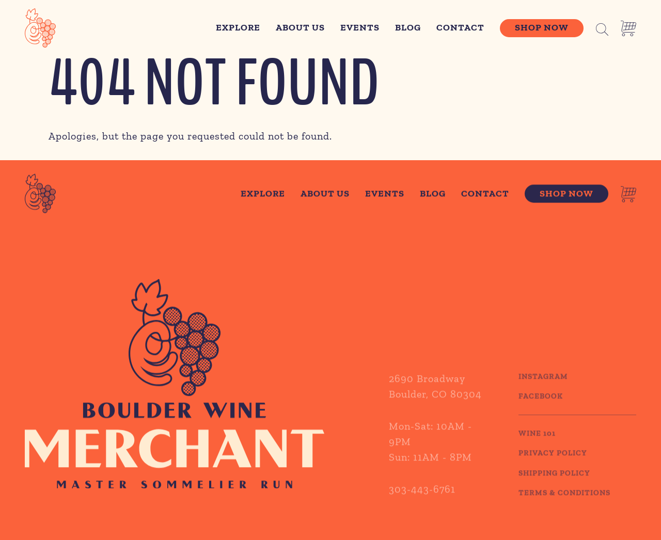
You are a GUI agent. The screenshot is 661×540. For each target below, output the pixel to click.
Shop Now (542, 27)
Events (360, 27)
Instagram (543, 384)
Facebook (540, 403)
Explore (238, 27)
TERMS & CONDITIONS (564, 500)
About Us (300, 27)
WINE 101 (537, 440)
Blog (408, 27)
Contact (460, 27)
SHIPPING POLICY (554, 480)
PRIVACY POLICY (552, 460)
